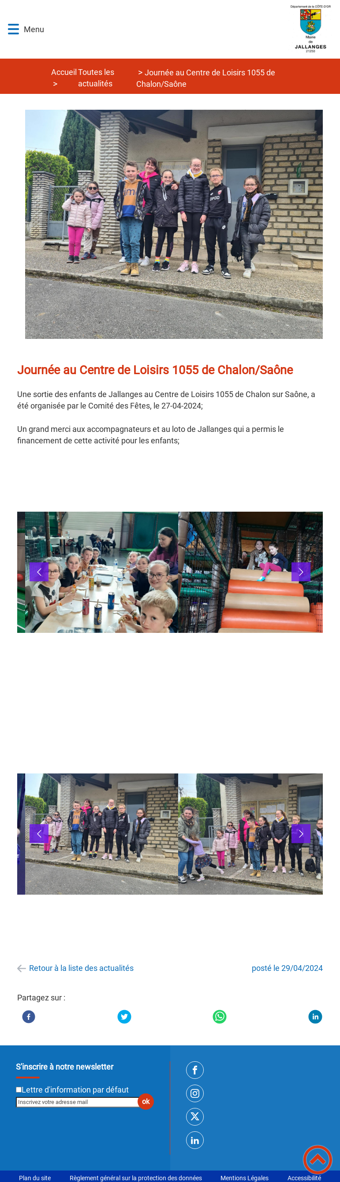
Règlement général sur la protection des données (136, 1178)
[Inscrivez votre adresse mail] (81, 1102)
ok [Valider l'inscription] (145, 1101)
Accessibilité (304, 1178)
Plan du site (35, 1178)
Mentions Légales (244, 1178)
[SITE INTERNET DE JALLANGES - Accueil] (192, 29)
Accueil (64, 72)
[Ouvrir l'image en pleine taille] (178, 225)
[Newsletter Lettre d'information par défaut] (19, 1090)
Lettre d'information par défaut (75, 1089)
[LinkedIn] (315, 1017)
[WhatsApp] (219, 1017)
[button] (13, 29)
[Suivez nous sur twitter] (195, 1117)
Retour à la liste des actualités (81, 968)
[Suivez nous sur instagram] (195, 1093)
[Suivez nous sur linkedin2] (195, 1140)
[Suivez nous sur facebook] (195, 1070)
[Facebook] (28, 1016)
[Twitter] (124, 1017)
